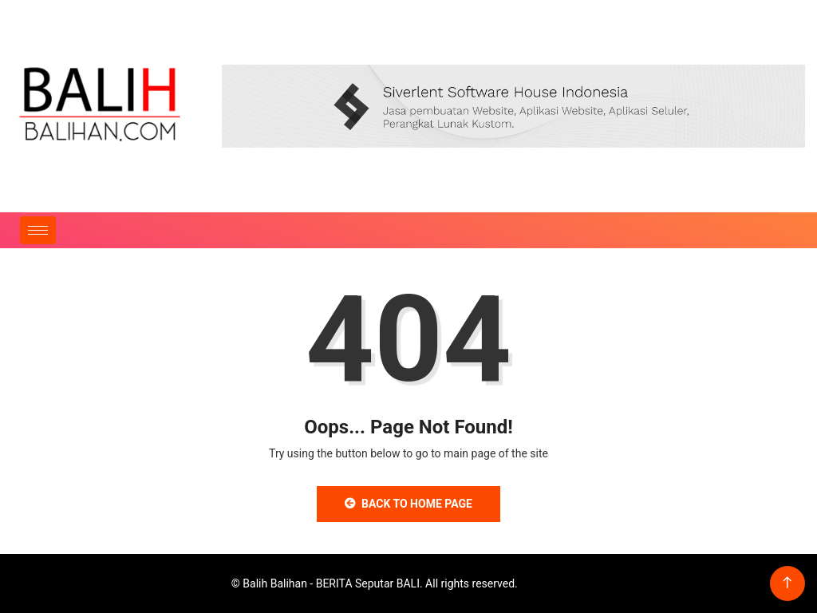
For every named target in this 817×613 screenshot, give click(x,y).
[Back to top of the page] (787, 583)
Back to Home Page (408, 503)
